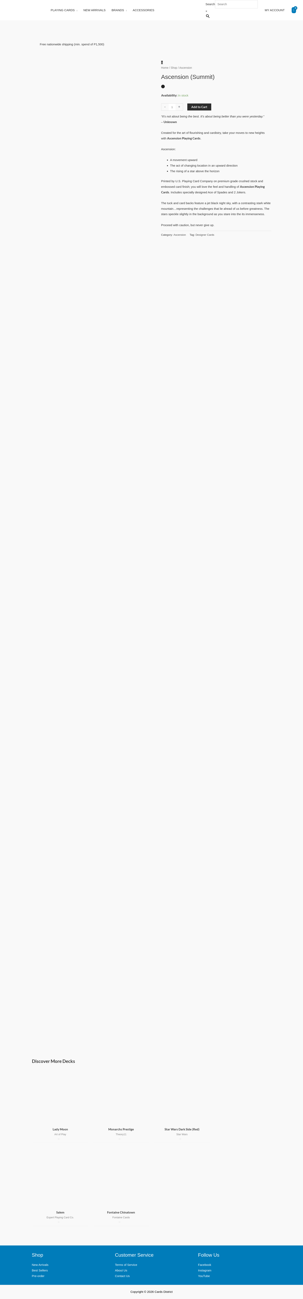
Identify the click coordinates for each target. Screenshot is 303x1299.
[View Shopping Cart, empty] (294, 10)
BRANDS (118, 10)
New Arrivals (40, 1264)
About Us (121, 1270)
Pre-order (38, 1276)
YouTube (204, 1276)
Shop (174, 67)
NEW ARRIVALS (94, 10)
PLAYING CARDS (63, 10)
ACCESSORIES (143, 10)
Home (165, 67)
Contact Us (122, 1276)
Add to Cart (199, 107)
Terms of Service (126, 1264)
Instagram (204, 1270)
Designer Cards (204, 234)
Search (210, 4)
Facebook (204, 1264)
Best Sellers (40, 1270)
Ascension (180, 234)
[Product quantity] (172, 107)
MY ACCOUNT (275, 10)
